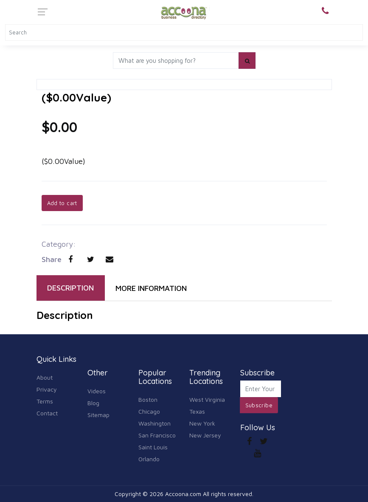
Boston (147, 399)
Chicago (149, 411)
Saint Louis (153, 447)
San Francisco (157, 435)
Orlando (149, 459)
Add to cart (62, 203)
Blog (93, 402)
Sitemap (98, 414)
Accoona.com (183, 493)
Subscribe (259, 405)
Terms (45, 401)
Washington (154, 423)
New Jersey (205, 435)
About (45, 377)
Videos (96, 391)
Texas (197, 411)
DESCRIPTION (70, 287)
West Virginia (207, 399)
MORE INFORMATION (151, 288)
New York (202, 423)
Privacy (47, 389)
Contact (47, 413)
